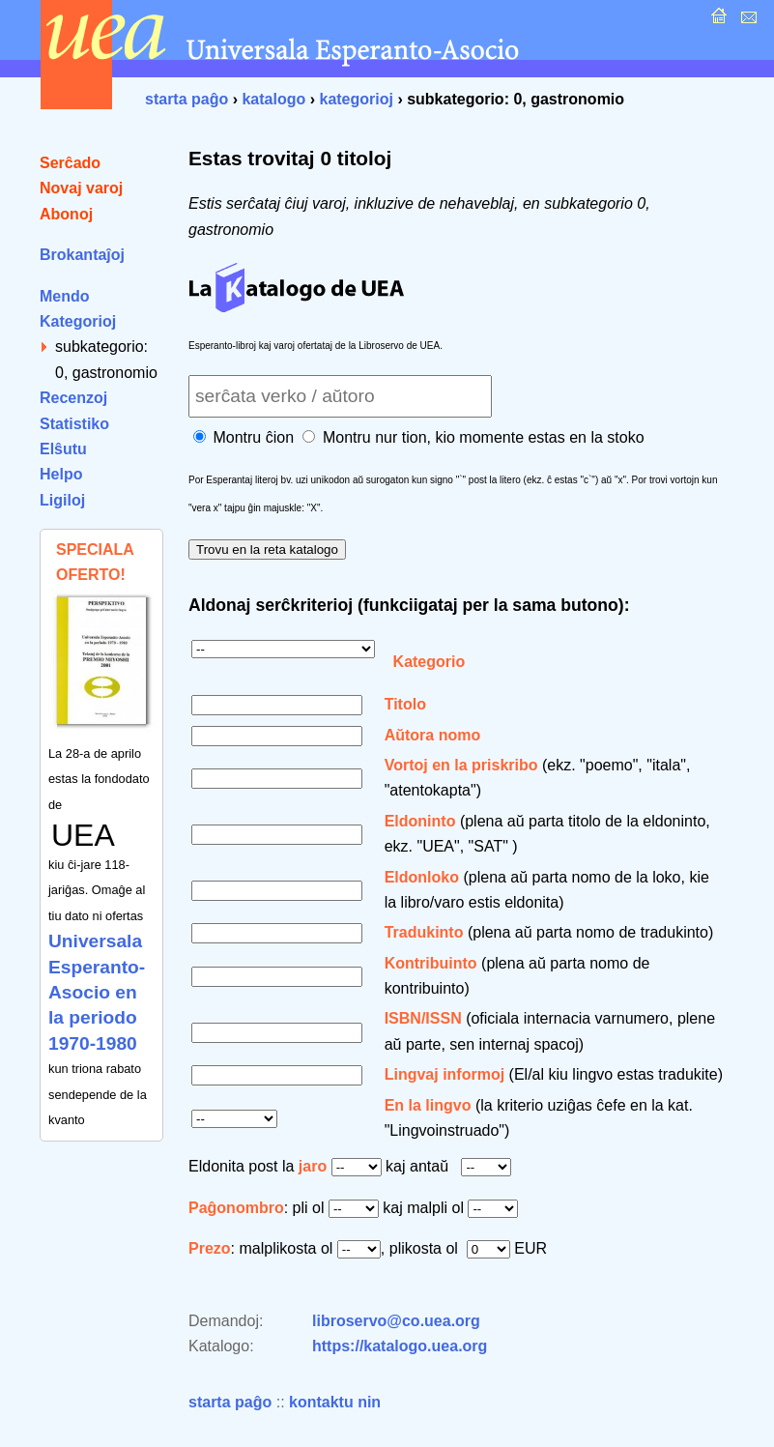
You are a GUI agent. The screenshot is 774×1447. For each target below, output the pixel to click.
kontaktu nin (335, 1402)
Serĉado (70, 163)
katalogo (273, 99)
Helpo (61, 474)
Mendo (65, 296)
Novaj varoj (81, 188)
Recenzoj (73, 398)
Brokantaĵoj (82, 254)
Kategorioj (78, 321)
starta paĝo (186, 99)
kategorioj (355, 99)
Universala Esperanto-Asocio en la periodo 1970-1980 (96, 992)
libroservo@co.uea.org (396, 1321)
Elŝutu (63, 449)
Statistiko (74, 424)
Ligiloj (62, 500)
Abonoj (66, 214)
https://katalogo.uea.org (399, 1346)
